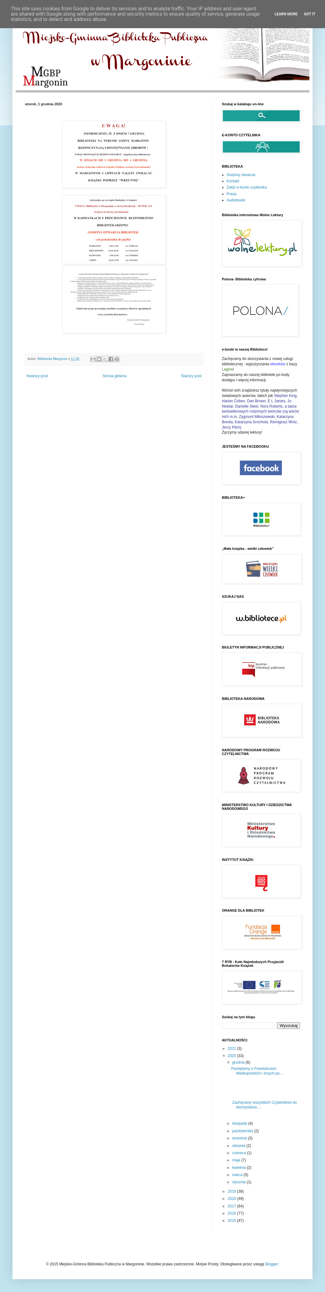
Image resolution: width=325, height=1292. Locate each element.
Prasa (231, 194)
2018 (232, 1198)
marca (238, 1175)
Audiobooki (236, 200)
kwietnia (239, 1167)
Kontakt (233, 181)
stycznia (239, 1182)
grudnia (239, 1062)
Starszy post (191, 376)
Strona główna (114, 376)
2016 (232, 1213)
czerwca (239, 1153)
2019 (232, 1191)
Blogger (271, 1264)
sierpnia (239, 1146)
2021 (232, 1048)
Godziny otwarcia (241, 175)
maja (236, 1160)
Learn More (286, 14)
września (240, 1138)
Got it (309, 14)
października (243, 1131)
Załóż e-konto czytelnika (247, 187)
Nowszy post (37, 376)
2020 (232, 1056)
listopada (240, 1123)
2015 (232, 1220)
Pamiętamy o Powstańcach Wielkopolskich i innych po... (257, 1070)
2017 (232, 1206)
